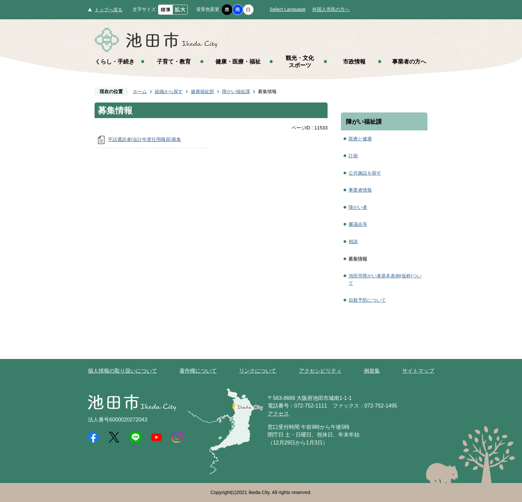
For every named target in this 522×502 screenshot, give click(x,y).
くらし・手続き (114, 61)
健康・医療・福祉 (238, 61)
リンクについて (257, 371)
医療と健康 (360, 138)
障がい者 (358, 207)
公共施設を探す (365, 173)
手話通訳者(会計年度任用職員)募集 (144, 139)
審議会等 (358, 224)
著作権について (198, 371)
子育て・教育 (174, 61)
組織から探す (169, 91)
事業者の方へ (409, 61)
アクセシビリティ (320, 371)
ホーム (140, 91)
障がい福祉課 (236, 91)
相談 (353, 241)
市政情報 (354, 61)
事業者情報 (360, 190)
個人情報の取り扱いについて (122, 371)
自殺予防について (367, 300)
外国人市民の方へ (331, 9)
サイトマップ (418, 371)
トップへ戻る (109, 9)
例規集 (372, 371)
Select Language (288, 9)
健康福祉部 (202, 91)
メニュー (498, 23)
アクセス (278, 414)
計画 (353, 155)
